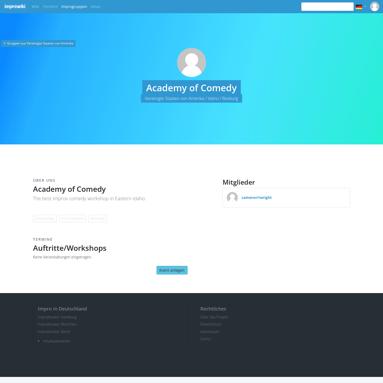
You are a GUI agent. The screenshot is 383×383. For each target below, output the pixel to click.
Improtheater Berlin (54, 331)
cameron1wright (257, 197)
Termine (50, 6)
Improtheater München (57, 324)
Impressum (209, 331)
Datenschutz (210, 324)
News (96, 6)
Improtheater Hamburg (57, 317)
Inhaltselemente (56, 341)
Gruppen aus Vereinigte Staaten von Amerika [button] (38, 43)
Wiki (35, 6)
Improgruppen (74, 6)
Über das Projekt (214, 317)
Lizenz (205, 338)
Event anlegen (171, 270)
